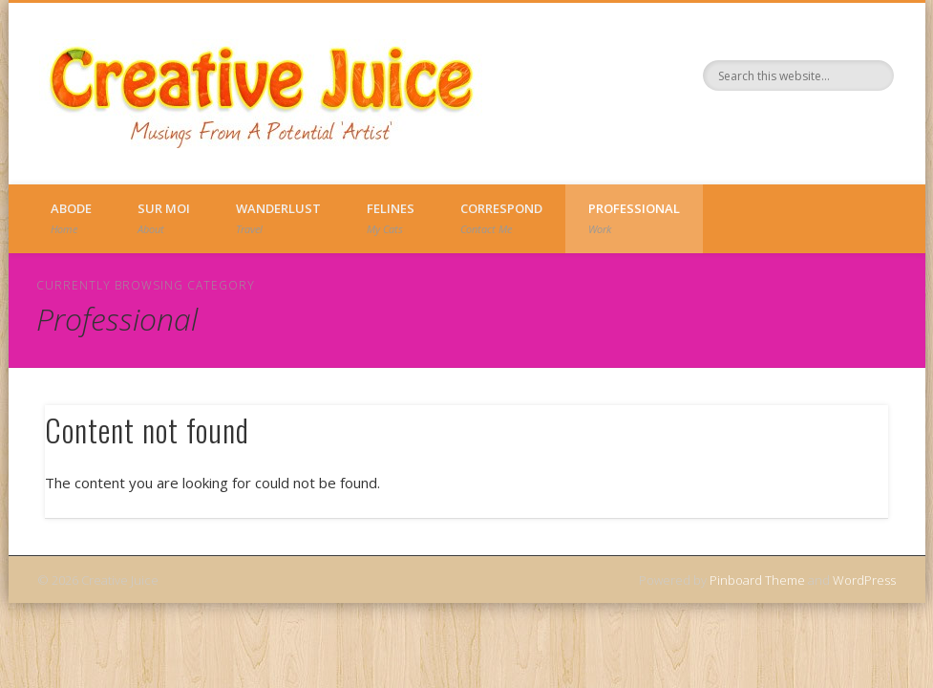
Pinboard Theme (757, 580)
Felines (390, 218)
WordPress (864, 580)
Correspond (501, 218)
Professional (634, 218)
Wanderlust (278, 218)
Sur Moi (164, 218)
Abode (71, 218)
